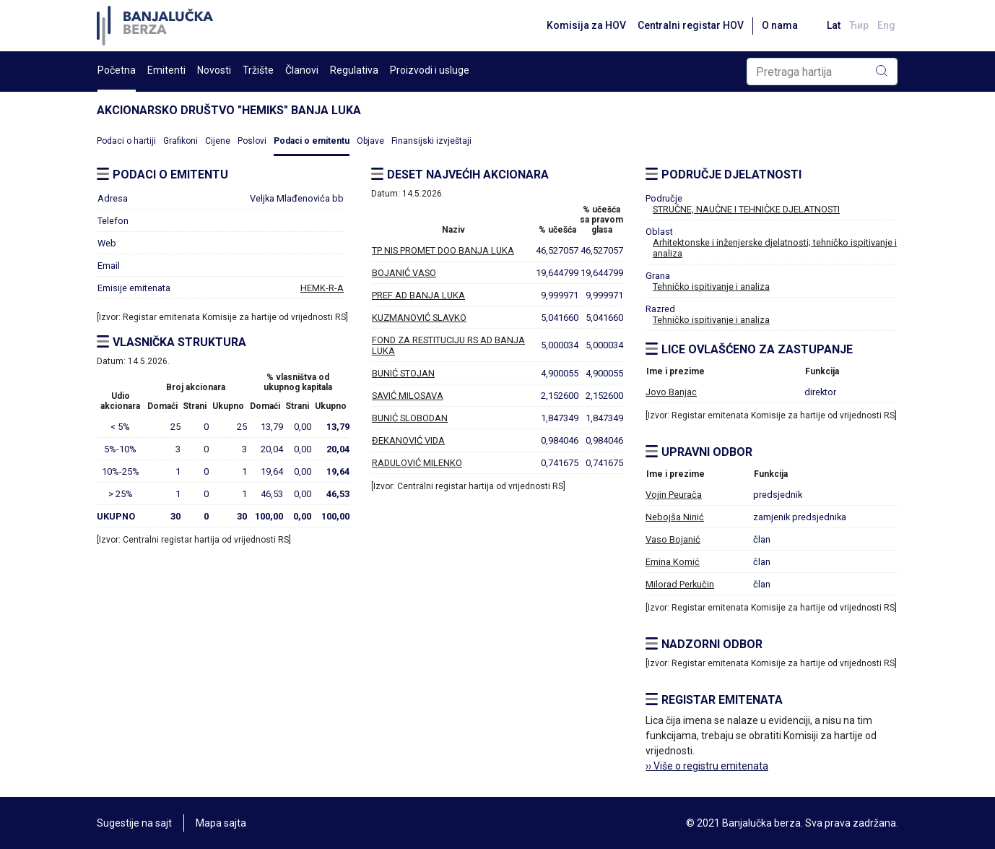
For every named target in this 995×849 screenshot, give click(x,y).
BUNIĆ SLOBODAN (410, 418)
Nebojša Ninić (675, 517)
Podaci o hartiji (126, 141)
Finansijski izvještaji (431, 141)
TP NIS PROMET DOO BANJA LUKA (443, 250)
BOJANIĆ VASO (404, 272)
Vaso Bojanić (673, 539)
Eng (886, 25)
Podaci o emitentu (311, 141)
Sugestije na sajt (134, 823)
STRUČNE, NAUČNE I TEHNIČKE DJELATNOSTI (746, 209)
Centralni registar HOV (691, 25)
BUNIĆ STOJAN (403, 373)
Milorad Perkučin (680, 584)
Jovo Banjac (671, 392)
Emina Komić (673, 561)
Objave (370, 141)
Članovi (301, 70)
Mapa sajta (221, 823)
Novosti (214, 70)
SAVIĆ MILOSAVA (407, 395)
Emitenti (166, 70)
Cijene (217, 141)
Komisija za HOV (586, 25)
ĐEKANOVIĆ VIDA (408, 440)
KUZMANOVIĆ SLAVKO (419, 317)
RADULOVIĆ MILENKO (417, 462)
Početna (116, 70)
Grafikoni (180, 141)
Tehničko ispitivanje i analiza (711, 286)
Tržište (258, 70)
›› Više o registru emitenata (707, 766)
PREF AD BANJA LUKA (418, 295)
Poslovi (252, 141)
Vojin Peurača (674, 494)
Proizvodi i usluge (429, 70)
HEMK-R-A (322, 288)
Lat (833, 25)
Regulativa (354, 70)
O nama (780, 25)
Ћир (859, 25)
